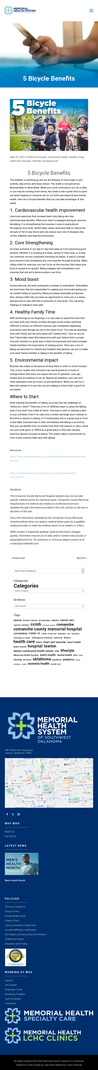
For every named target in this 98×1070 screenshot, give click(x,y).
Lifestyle (36, 161)
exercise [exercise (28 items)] (58, 637)
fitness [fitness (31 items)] (67, 637)
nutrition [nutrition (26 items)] (27, 659)
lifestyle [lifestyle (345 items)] (67, 651)
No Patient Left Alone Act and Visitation (26, 934)
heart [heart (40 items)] (39, 642)
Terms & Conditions (15, 907)
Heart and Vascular (20, 161)
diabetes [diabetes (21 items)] (62, 633)
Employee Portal (13, 989)
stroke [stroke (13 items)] (24, 664)
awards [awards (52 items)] (18, 620)
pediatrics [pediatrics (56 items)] (69, 659)
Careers (9, 980)
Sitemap (77, 1065)
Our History (10, 836)
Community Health (58, 157)
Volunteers (10, 1003)
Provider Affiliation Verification (20, 930)
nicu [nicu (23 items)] (81, 655)
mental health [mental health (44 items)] (64, 655)
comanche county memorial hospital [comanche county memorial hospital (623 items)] (48, 629)
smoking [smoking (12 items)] (17, 664)
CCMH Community (36, 157)
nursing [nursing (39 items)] (18, 659)
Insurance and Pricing (16, 944)
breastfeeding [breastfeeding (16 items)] (44, 620)
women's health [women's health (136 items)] (38, 664)
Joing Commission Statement (20, 925)
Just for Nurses (13, 999)
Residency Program (15, 994)
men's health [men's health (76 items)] (48, 655)
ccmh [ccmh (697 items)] (36, 624)
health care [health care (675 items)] (24, 642)
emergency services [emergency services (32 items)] (42, 637)
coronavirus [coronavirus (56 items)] (20, 633)
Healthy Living (76, 157)
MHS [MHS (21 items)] (75, 655)
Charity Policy (12, 920)
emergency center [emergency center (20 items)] (22, 637)
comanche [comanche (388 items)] (65, 624)
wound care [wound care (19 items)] (56, 664)
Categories (26, 586)
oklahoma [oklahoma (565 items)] (42, 659)
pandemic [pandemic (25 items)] (57, 659)
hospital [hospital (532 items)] (35, 646)
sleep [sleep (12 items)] (78, 660)
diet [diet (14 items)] (68, 634)
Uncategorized (50, 161)
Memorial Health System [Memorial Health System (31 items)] (26, 655)
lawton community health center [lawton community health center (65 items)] (34, 651)
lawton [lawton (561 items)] (50, 646)
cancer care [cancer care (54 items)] (67, 620)
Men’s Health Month (15, 880)
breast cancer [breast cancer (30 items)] (30, 620)
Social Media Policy (15, 916)
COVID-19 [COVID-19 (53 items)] (34, 633)
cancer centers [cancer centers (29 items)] (21, 625)
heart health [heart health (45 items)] (74, 642)
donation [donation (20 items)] (75, 633)
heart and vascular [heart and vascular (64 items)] (54, 642)
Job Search (11, 985)
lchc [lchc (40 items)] (57, 651)
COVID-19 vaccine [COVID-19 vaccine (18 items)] (49, 633)
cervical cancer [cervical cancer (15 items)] (48, 625)
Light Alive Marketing (55, 1065)
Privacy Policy (12, 911)
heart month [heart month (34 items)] (20, 646)
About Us (9, 831)
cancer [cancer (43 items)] (55, 620)
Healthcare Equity (14, 939)
